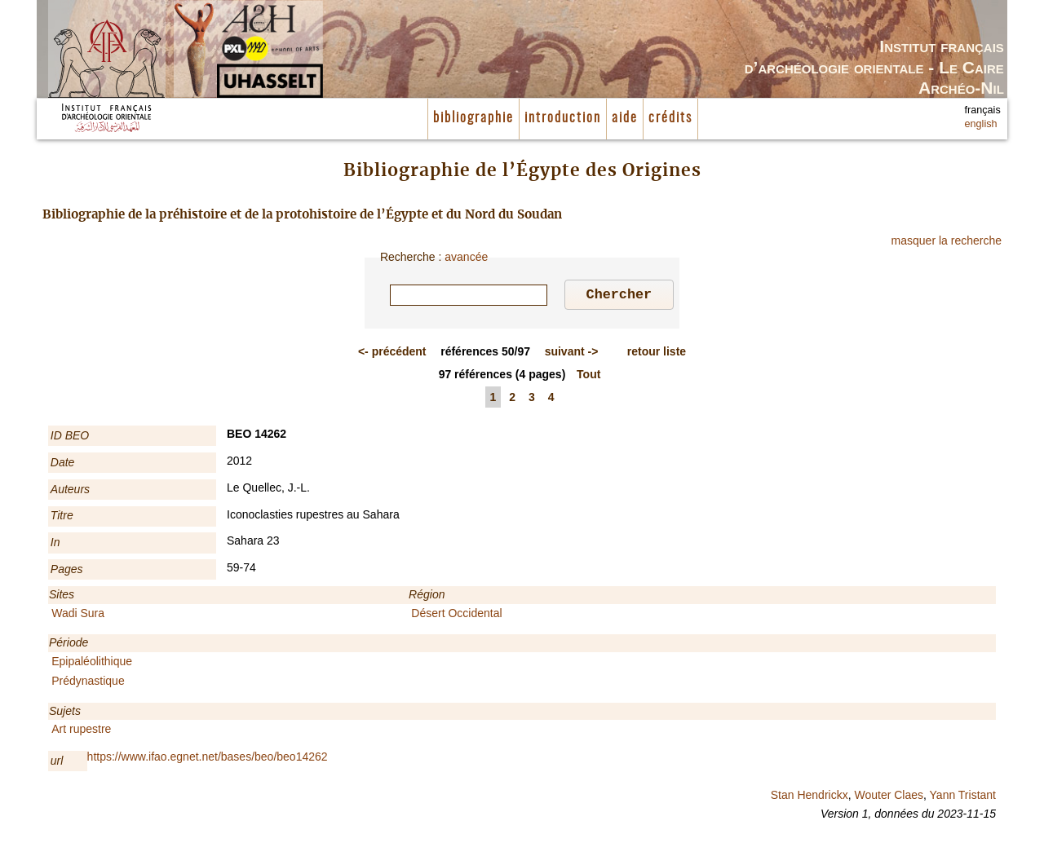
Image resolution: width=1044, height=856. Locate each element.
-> (572, 353)
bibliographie (473, 118)
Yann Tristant (963, 797)
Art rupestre (81, 731)
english (981, 124)
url (57, 763)
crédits (670, 118)
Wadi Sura (77, 615)
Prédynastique (88, 683)
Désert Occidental (456, 615)
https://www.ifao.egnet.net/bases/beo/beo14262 (207, 759)
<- (392, 353)
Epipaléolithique (91, 663)
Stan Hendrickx (809, 797)
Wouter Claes (888, 797)
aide (625, 118)
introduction (562, 118)
